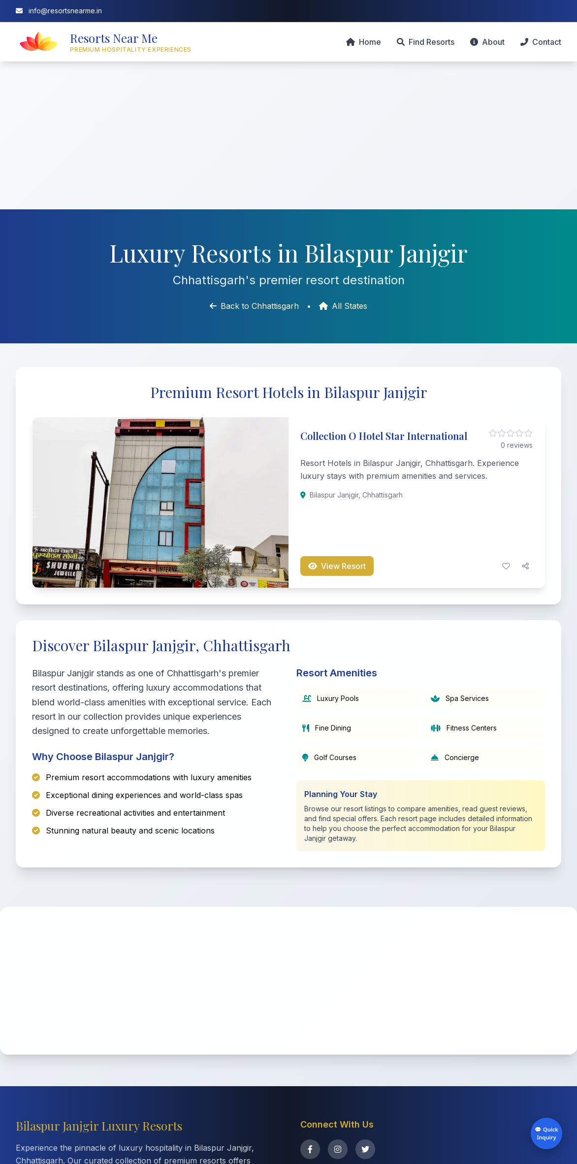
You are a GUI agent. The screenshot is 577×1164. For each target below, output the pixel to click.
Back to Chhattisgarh (254, 306)
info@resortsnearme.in (59, 10)
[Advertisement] (288, 135)
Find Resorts (425, 42)
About (487, 42)
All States (343, 306)
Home (363, 42)
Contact (540, 42)
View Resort (337, 566)
